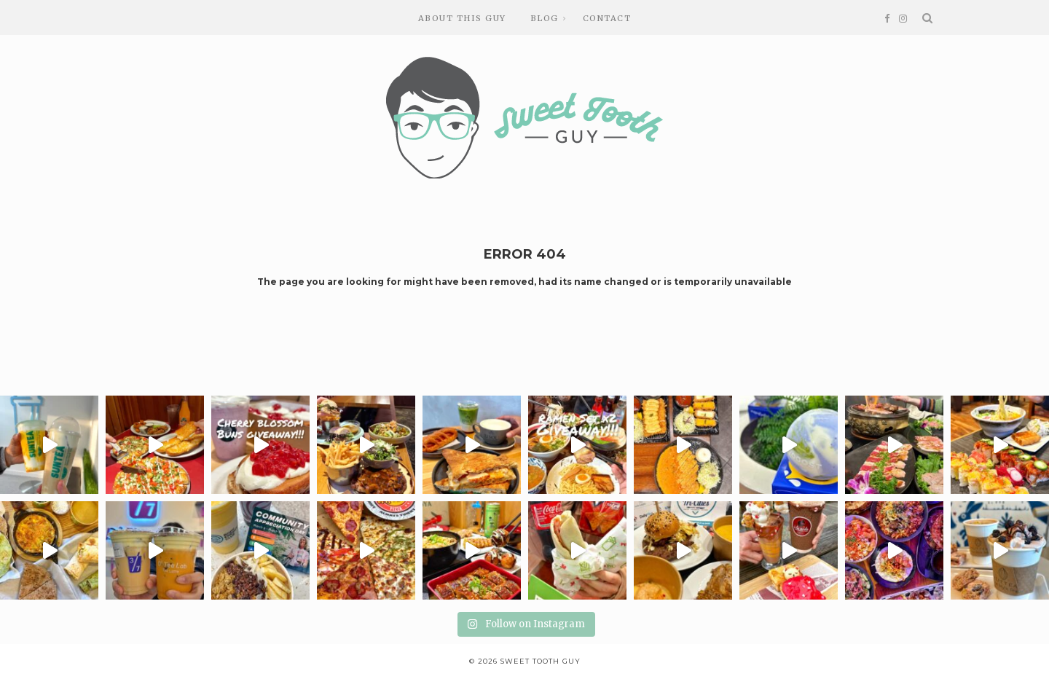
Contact (607, 18)
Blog (544, 18)
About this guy (462, 18)
